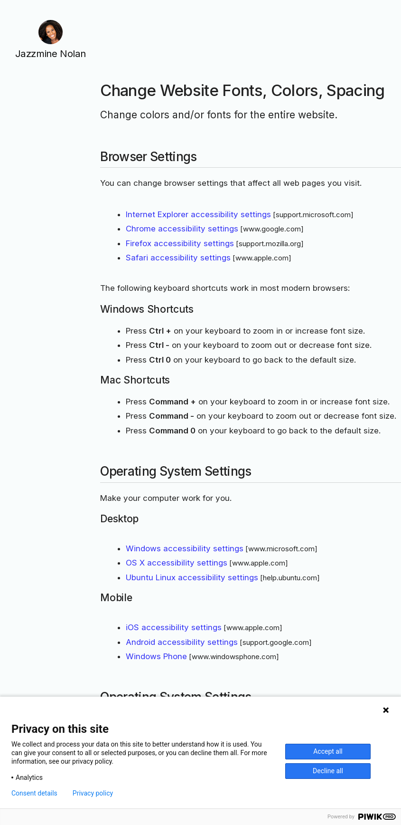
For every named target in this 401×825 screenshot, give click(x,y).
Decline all (328, 771)
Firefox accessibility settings (180, 243)
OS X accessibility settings (176, 562)
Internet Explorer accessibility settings (198, 214)
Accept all (328, 751)
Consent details (34, 793)
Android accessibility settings (182, 642)
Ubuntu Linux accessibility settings (192, 577)
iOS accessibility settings (174, 627)
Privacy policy (93, 793)
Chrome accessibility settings (182, 228)
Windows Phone (156, 656)
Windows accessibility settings (184, 548)
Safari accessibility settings (178, 257)
